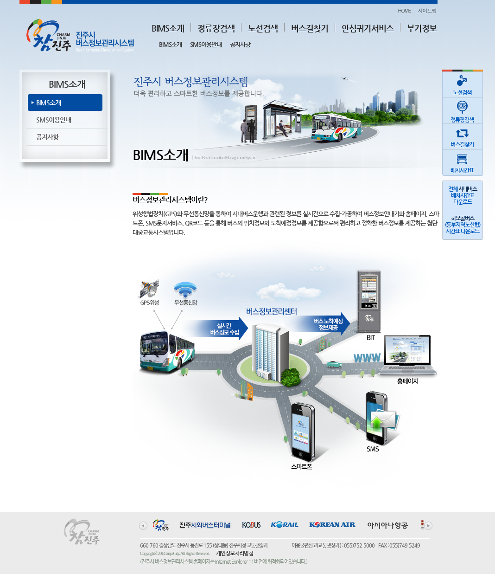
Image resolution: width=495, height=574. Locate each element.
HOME (404, 10)
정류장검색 (216, 28)
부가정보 (422, 28)
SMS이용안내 (206, 44)
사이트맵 (427, 10)
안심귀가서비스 (367, 28)
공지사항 (240, 44)
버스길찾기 (309, 28)
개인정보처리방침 (234, 553)
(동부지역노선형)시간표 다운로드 (462, 224)
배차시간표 (462, 162)
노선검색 (263, 28)
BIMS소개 (168, 28)
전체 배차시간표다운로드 (462, 195)
